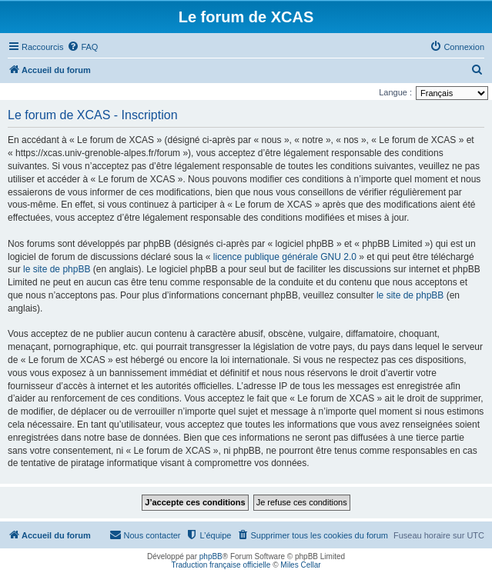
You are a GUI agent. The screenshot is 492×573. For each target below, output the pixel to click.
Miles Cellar (300, 565)
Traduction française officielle (220, 565)
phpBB (211, 556)
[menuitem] (82, 47)
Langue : (395, 92)
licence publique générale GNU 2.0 (284, 257)
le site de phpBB (56, 269)
